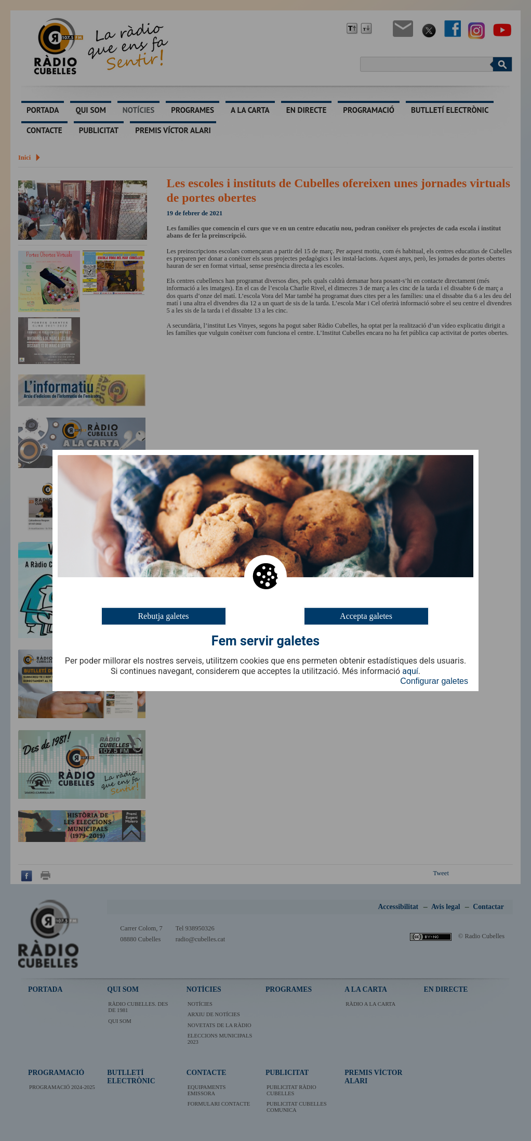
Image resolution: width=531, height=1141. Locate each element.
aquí (410, 671)
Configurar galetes (434, 681)
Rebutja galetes (163, 616)
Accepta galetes (366, 616)
